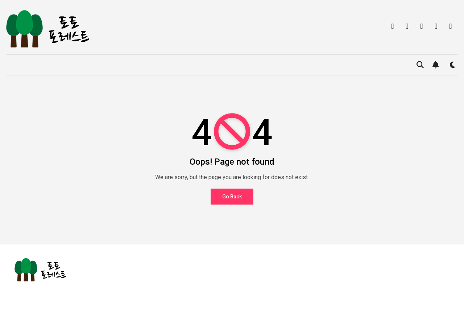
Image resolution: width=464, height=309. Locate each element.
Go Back (232, 196)
